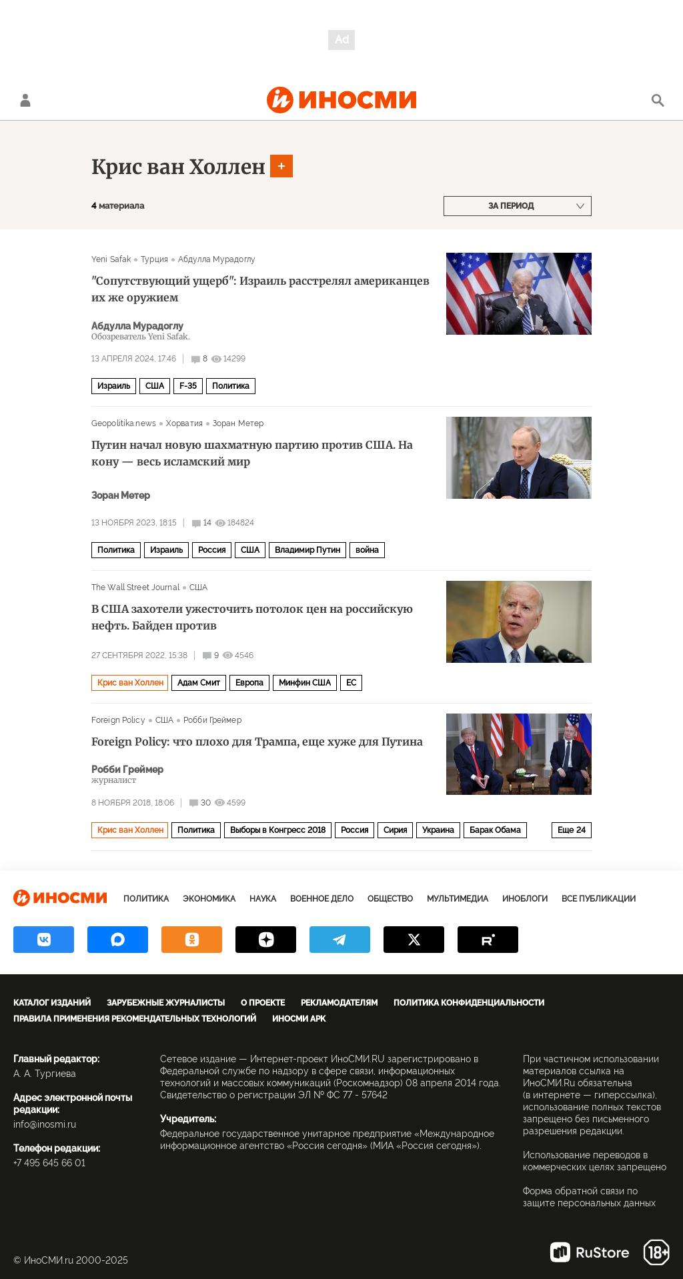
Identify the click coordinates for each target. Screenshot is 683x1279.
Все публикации (599, 899)
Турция (154, 259)
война (367, 550)
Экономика (209, 899)
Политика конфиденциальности (469, 1003)
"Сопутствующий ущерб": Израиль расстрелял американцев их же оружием (260, 289)
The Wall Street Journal (135, 587)
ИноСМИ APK (298, 1019)
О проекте (263, 1003)
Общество (390, 899)
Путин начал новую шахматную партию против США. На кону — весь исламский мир (252, 453)
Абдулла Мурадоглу (216, 259)
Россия (211, 550)
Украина (438, 830)
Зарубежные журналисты (166, 1003)
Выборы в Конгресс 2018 (277, 830)
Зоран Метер (238, 423)
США (154, 386)
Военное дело (322, 899)
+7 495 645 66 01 (49, 1163)
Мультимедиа (457, 899)
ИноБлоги (525, 899)
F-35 (188, 386)
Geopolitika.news (123, 423)
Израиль (113, 386)
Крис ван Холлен (178, 166)
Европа (249, 683)
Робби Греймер (212, 720)
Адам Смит (198, 683)
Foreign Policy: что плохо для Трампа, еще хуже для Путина (257, 741)
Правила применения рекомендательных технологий (134, 1019)
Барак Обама (495, 830)
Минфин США (305, 683)
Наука (262, 899)
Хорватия (184, 423)
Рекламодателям (339, 1003)
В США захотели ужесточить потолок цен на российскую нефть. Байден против (252, 617)
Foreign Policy (118, 720)
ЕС (351, 683)
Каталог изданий (52, 1003)
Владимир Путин (307, 550)
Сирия (395, 830)
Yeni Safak (111, 259)
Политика (230, 386)
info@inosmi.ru (44, 1124)
